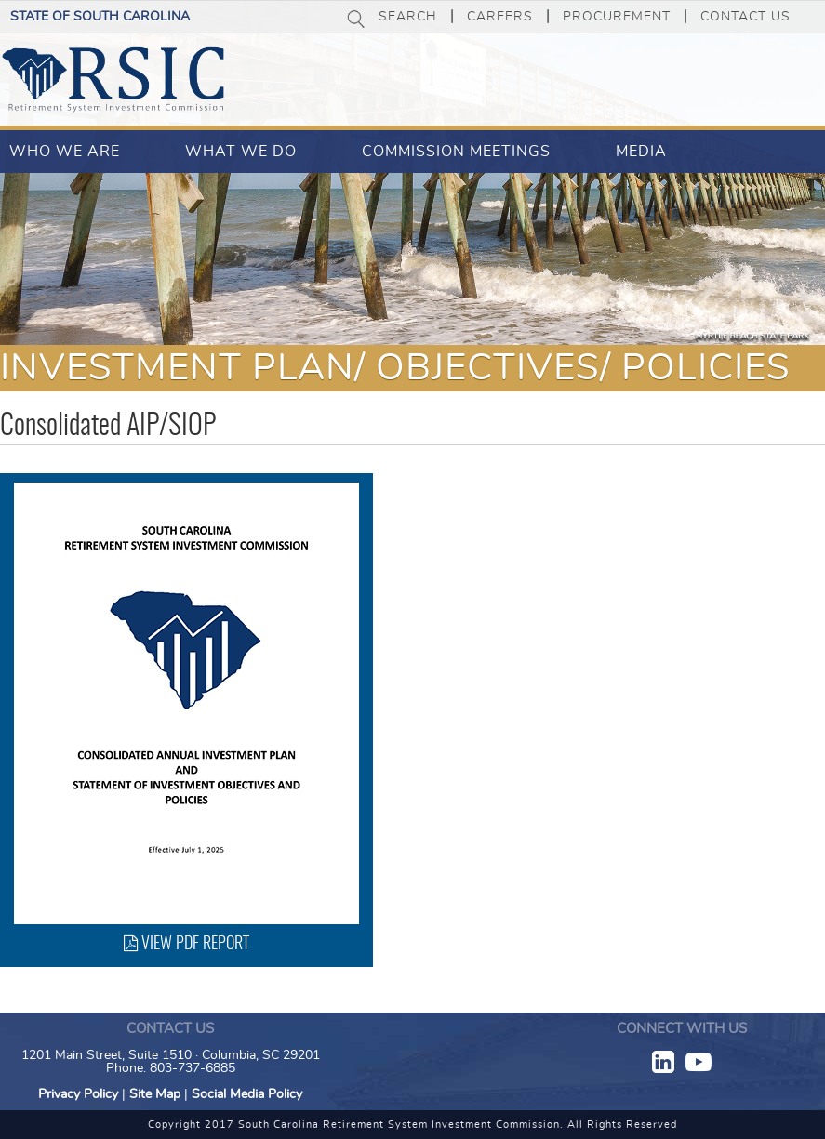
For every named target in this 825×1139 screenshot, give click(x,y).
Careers (500, 16)
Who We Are (64, 151)
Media (641, 151)
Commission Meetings (456, 151)
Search (408, 16)
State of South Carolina (100, 16)
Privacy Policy (78, 1094)
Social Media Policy (247, 1094)
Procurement (617, 16)
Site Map (154, 1094)
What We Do (241, 151)
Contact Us (745, 16)
